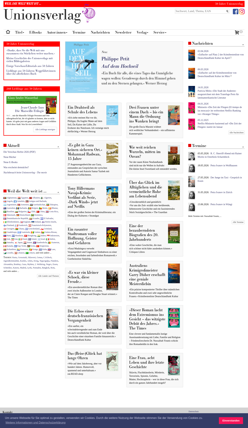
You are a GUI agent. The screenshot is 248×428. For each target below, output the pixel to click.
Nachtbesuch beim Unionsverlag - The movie (25, 172)
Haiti (7, 235)
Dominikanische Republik (15, 218)
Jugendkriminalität (11, 261)
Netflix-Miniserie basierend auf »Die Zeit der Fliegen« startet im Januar (220, 123)
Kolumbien (9, 249)
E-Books (35, 32)
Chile (31, 211)
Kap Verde (20, 246)
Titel (19, 32)
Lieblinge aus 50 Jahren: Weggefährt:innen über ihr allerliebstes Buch (31, 72)
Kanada (8, 246)
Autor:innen (57, 32)
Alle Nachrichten (236, 132)
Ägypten (23, 198)
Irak (6, 239)
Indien (41, 235)
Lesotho (8, 253)
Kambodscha (40, 242)
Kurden (23, 261)
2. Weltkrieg (40, 264)
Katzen (16, 268)
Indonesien (53, 235)
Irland (23, 239)
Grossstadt (22, 257)
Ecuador (34, 218)
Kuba (43, 249)
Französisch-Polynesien (39, 225)
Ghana (19, 228)
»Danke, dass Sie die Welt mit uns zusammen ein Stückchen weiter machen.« (30, 52)
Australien (9, 208)
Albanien (34, 198)
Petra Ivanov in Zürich (221, 192)
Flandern (54, 261)
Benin (43, 208)
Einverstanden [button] (231, 420)
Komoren (22, 249)
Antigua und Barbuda (36, 201)
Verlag (142, 32)
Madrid (23, 268)
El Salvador (46, 218)
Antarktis (19, 201)
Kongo (33, 249)
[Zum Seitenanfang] (243, 44)
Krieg (36, 261)
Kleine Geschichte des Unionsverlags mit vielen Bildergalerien (29, 60)
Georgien (8, 228)
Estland (36, 222)
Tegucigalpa (45, 261)
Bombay (17, 264)
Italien (50, 239)
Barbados (21, 208)
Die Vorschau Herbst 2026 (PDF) (19, 152)
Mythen (30, 264)
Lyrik (29, 268)
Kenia (31, 246)
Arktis (30, 261)
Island (32, 239)
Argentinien (9, 204)
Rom (53, 268)
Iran (14, 239)
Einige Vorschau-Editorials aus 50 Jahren (30, 66)
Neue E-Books (10, 162)
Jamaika (8, 242)
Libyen (30, 253)
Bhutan (53, 208)
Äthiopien (52, 204)
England (25, 222)
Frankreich (21, 225)
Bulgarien (21, 211)
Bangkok (45, 268)
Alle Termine (238, 222)
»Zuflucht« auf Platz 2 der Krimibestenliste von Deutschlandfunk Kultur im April (221, 54)
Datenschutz (194, 411)
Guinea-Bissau (49, 232)
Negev (48, 264)
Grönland (46, 228)
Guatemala (24, 232)
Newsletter (123, 32)
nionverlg (50, 15)
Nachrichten (100, 32)
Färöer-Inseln (49, 222)
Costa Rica (52, 211)
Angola (8, 201)
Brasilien (8, 211)
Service (159, 32)
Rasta (14, 257)
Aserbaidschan (37, 204)
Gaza (24, 264)
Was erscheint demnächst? (16, 167)
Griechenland (32, 228)
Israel (41, 239)
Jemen (28, 242)
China (41, 211)
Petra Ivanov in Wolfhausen (223, 165)
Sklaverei (32, 257)
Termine (79, 32)
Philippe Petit (115, 59)
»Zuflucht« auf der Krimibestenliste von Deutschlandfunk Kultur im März (217, 73)
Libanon (19, 253)
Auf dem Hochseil (119, 66)
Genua (39, 257)
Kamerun (53, 242)
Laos (51, 249)
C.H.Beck (47, 257)
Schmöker (7, 268)
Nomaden (37, 268)
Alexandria (8, 264)
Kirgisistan (42, 246)
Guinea (35, 232)
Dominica (36, 215)
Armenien (23, 204)
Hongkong (30, 235)
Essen (55, 264)
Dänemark (9, 215)
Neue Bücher (9, 157)
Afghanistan (10, 198)
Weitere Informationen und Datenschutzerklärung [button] (35, 422)
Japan (18, 242)
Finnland (8, 225)
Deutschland (23, 215)
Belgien (33, 208)
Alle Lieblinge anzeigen (45, 129)
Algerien (46, 198)
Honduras (17, 235)
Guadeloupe (10, 232)
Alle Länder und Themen (48, 276)
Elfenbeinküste (11, 222)
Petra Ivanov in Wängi (221, 204)
